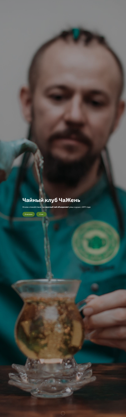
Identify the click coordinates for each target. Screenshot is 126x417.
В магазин (28, 214)
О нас (41, 214)
